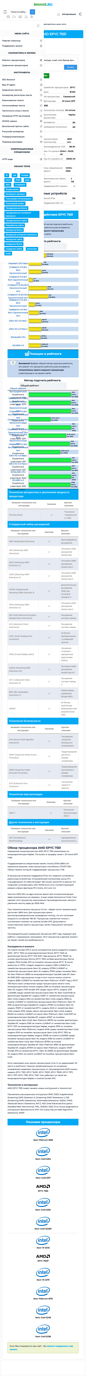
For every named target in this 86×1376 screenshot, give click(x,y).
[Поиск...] (19, 11)
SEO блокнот (22, 79)
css (14, 175)
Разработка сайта (15, 225)
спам (8, 253)
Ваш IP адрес (22, 84)
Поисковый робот (15, 203)
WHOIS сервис (22, 121)
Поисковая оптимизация (18, 198)
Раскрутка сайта (14, 239)
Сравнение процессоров (22, 65)
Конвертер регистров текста (22, 95)
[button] (66, 14)
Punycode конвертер (22, 131)
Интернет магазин (15, 194)
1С (7, 175)
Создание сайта (14, 249)
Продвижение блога (16, 208)
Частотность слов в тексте (22, 110)
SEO (8, 184)
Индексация (12, 189)
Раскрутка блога (14, 230)
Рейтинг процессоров (22, 60)
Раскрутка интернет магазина (21, 234)
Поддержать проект (22, 46)
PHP (18, 180)
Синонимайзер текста (22, 105)
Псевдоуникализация (22, 136)
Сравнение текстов (22, 90)
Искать (70, 67)
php (27, 180)
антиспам (32, 249)
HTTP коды (22, 159)
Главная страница (22, 40)
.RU (43, 5)
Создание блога (14, 244)
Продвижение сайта (16, 220)
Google (24, 175)
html (8, 180)
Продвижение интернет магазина (18, 214)
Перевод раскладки (22, 142)
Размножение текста (22, 100)
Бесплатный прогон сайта (22, 126)
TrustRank (20, 184)
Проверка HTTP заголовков (22, 116)
